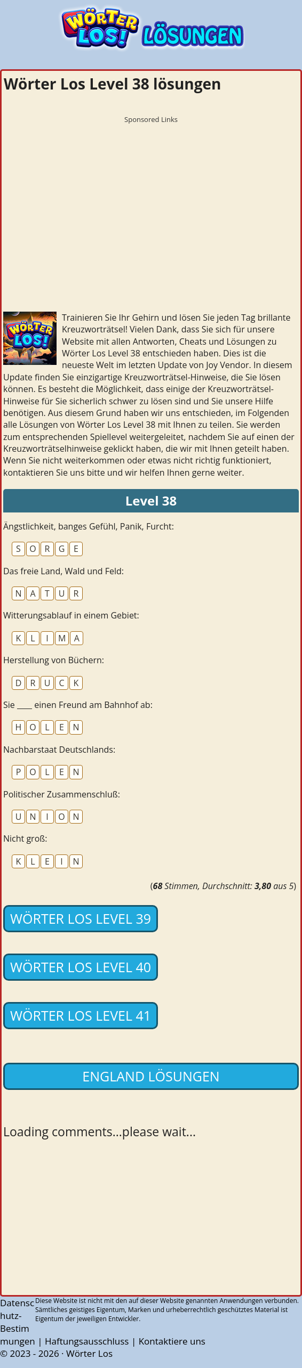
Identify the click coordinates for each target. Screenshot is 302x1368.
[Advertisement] (151, 203)
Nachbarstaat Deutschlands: (59, 749)
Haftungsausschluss (87, 1341)
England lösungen (150, 1076)
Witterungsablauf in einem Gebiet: (71, 615)
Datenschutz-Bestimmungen (17, 1322)
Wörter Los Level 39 (80, 918)
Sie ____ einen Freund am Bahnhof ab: (78, 705)
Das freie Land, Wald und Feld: (63, 571)
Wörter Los (89, 1353)
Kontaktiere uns (172, 1341)
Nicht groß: (25, 838)
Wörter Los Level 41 (80, 1015)
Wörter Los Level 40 (80, 967)
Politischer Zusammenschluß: (61, 794)
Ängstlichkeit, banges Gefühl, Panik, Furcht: (88, 526)
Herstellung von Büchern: (53, 660)
